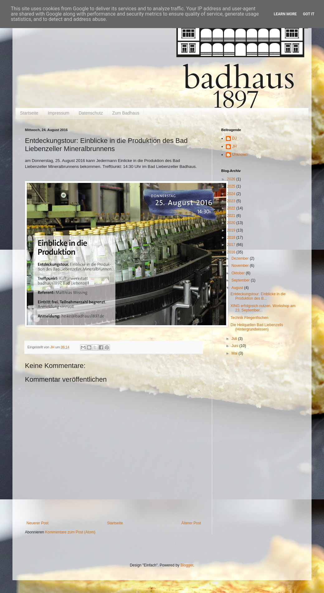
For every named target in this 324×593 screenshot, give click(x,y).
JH (234, 146)
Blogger (186, 565)
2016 (231, 252)
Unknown (240, 154)
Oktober (238, 273)
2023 (231, 201)
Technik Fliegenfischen (249, 318)
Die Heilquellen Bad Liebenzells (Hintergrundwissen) (257, 327)
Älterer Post (191, 523)
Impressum (58, 112)
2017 (231, 245)
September (241, 280)
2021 (231, 215)
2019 (231, 230)
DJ (234, 138)
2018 (231, 237)
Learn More (285, 14)
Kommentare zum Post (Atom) (70, 532)
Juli (234, 338)
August (237, 288)
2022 (231, 208)
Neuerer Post (37, 523)
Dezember (240, 258)
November (240, 265)
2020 (231, 223)
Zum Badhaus (125, 112)
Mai (235, 353)
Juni (235, 346)
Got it (308, 14)
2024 (231, 194)
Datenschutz (91, 112)
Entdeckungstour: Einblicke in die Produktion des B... (258, 296)
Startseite (29, 112)
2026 (231, 179)
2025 (231, 186)
